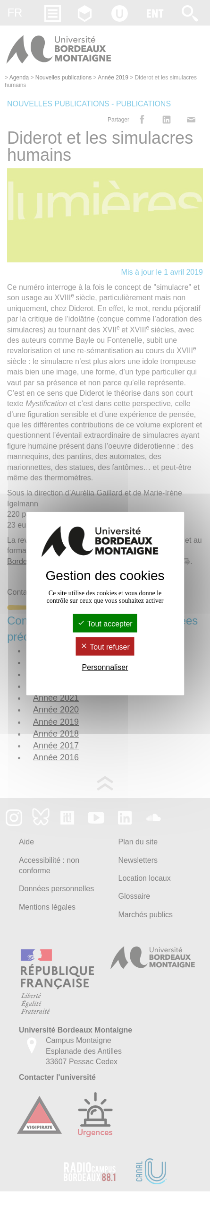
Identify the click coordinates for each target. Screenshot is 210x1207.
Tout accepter (104, 623)
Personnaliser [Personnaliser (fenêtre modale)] (105, 667)
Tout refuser (105, 647)
